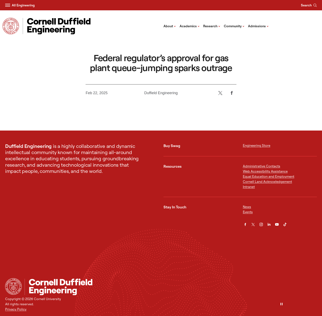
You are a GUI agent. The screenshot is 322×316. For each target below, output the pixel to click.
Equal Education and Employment (268, 176)
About (169, 26)
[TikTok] (285, 224)
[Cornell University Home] (13, 286)
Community (234, 26)
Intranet (249, 187)
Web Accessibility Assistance (265, 171)
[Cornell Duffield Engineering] (171, 287)
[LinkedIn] (269, 224)
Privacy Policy (15, 309)
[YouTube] (276, 224)
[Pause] (281, 304)
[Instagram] (261, 224)
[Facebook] (231, 93)
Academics (190, 26)
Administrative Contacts (261, 166)
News (247, 207)
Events (248, 212)
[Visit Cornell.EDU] (10, 26)
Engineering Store (256, 145)
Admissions (258, 26)
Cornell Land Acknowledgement (267, 181)
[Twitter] (220, 93)
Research (211, 26)
